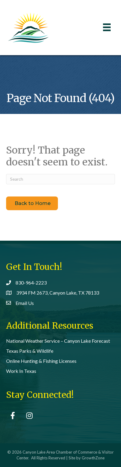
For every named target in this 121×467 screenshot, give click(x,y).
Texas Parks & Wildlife (29, 351)
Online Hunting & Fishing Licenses (41, 361)
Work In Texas (21, 371)
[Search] (60, 179)
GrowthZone (93, 457)
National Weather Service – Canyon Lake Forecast (58, 341)
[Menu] (107, 27)
